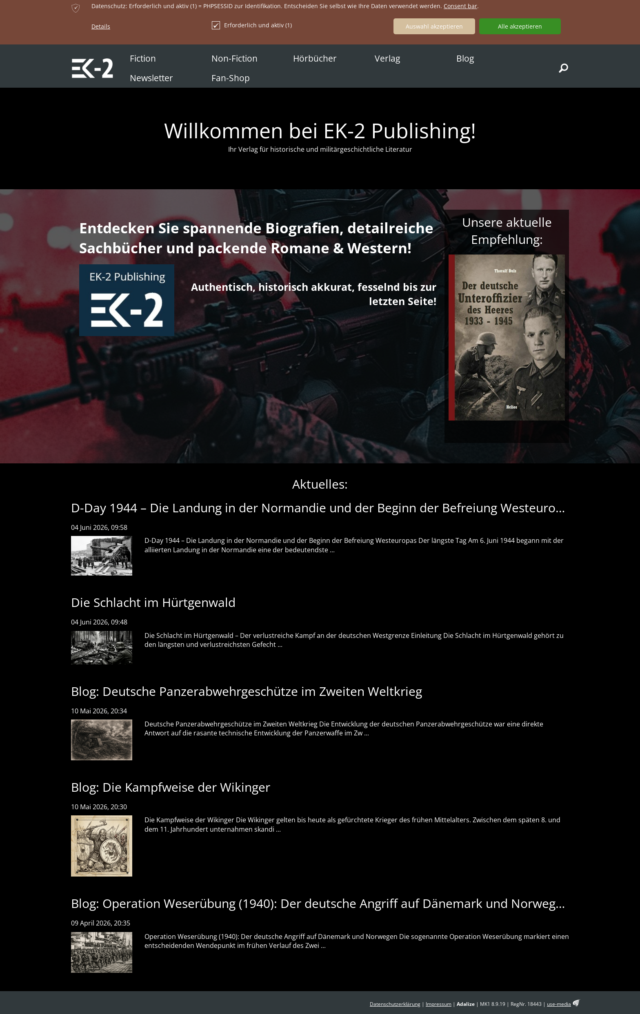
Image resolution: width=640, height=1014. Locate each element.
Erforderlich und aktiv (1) (252, 25)
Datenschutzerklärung (395, 1004)
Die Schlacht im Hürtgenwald (153, 602)
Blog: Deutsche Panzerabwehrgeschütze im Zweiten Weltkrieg (246, 691)
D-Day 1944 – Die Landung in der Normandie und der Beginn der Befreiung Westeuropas (323, 507)
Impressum (438, 1004)
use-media (559, 1004)
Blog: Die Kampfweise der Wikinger (170, 787)
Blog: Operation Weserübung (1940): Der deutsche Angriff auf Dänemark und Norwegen (320, 903)
